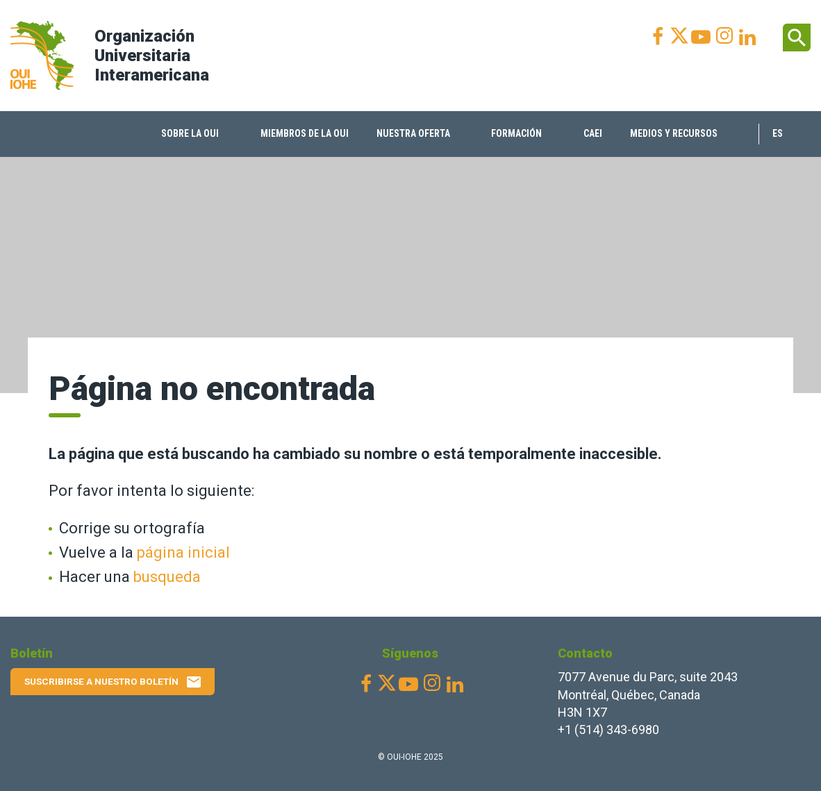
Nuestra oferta (413, 133)
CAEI (592, 133)
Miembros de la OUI (304, 133)
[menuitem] (197, 134)
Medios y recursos (674, 133)
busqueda (167, 576)
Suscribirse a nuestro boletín (113, 682)
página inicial (183, 552)
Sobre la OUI (190, 133)
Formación (516, 133)
